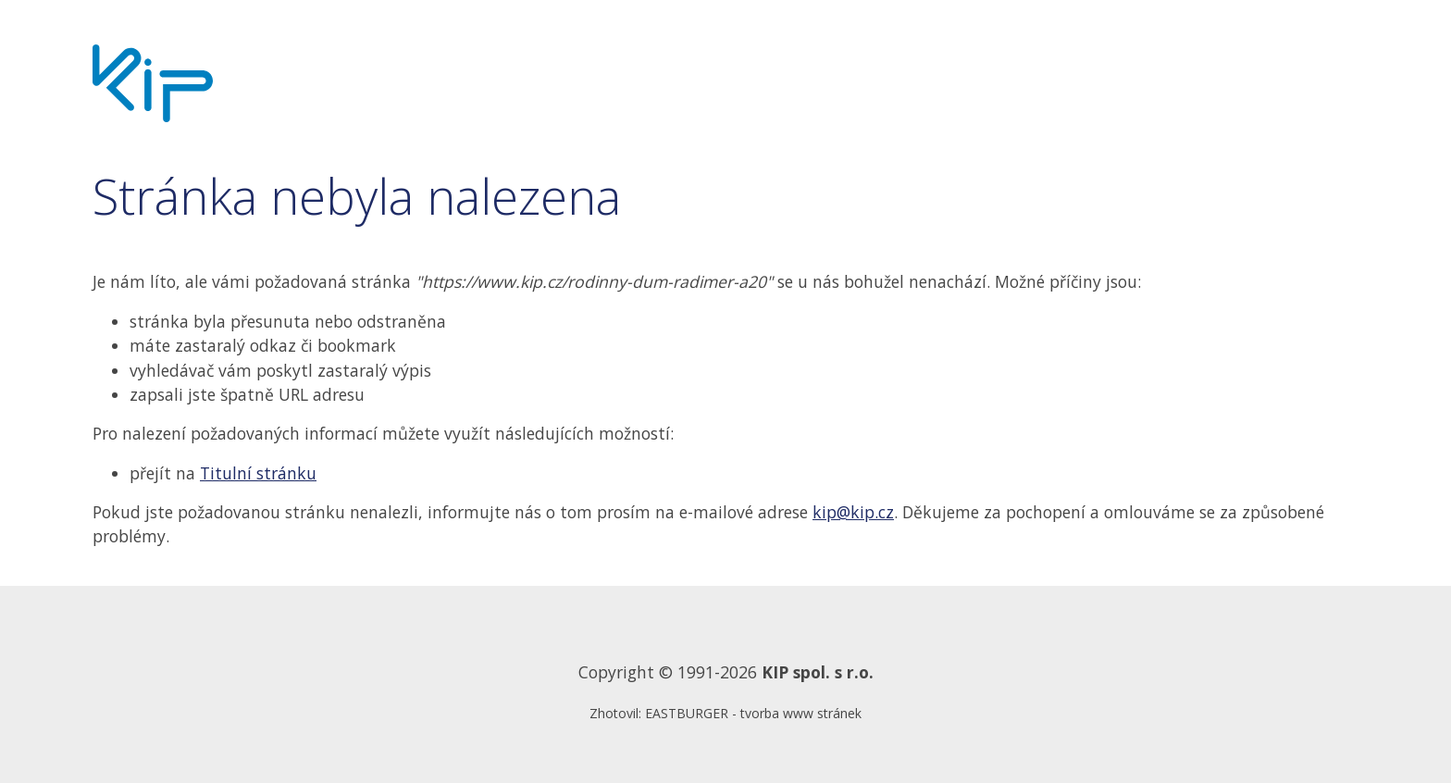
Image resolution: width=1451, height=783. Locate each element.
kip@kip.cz (853, 512)
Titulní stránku (258, 473)
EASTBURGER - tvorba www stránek (753, 713)
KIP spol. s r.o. (818, 672)
